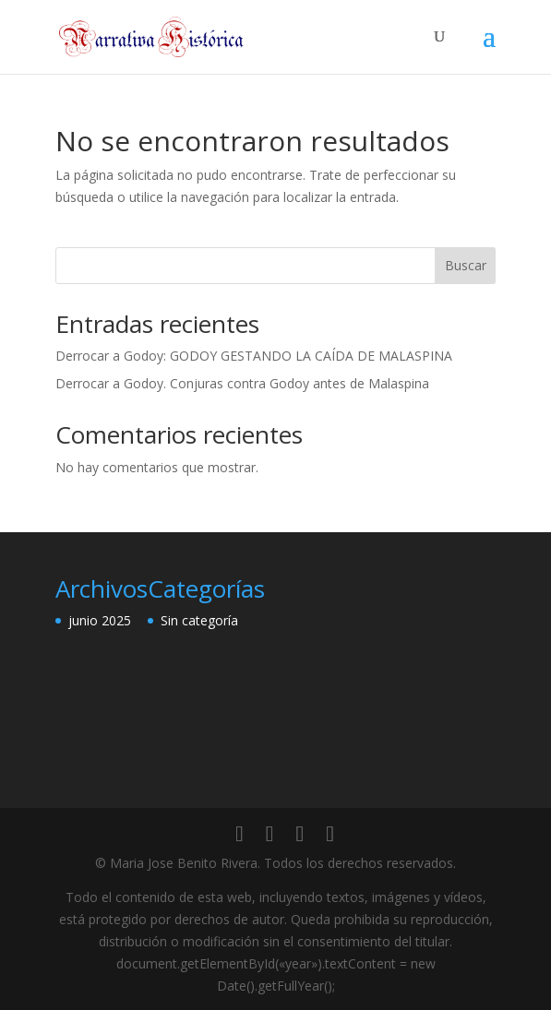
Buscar (465, 265)
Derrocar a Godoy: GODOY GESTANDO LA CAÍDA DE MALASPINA (253, 355)
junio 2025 (99, 620)
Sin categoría (199, 620)
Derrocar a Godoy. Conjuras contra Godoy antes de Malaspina (242, 383)
